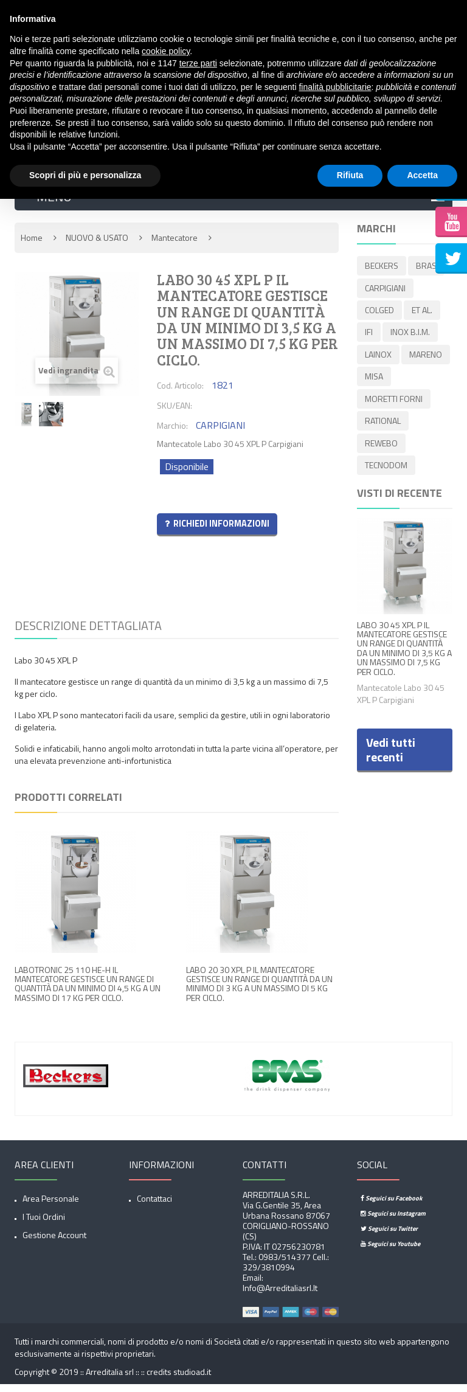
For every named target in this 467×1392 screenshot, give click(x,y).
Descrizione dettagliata (88, 632)
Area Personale (50, 1206)
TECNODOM (386, 463)
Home (32, 244)
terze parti (198, 63)
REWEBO (381, 442)
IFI (369, 336)
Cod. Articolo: (180, 393)
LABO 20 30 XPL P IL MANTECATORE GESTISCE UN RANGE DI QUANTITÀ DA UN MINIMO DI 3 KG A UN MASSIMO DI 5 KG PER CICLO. (259, 991)
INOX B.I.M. (410, 336)
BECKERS (381, 272)
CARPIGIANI (385, 293)
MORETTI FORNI (394, 399)
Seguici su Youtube (390, 1251)
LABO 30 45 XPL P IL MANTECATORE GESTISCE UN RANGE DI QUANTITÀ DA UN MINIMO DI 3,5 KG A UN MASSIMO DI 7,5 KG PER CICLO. (404, 647)
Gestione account (54, 1242)
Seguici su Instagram (393, 1221)
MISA (374, 378)
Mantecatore (174, 244)
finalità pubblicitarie (335, 87)
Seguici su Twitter (389, 1236)
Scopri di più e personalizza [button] (85, 175)
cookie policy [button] (166, 51)
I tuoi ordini (43, 1224)
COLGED (379, 314)
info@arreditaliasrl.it (280, 1295)
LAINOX (378, 357)
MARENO (425, 357)
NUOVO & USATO (97, 244)
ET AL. (422, 314)
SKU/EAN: (174, 413)
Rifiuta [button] (350, 175)
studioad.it (192, 1379)
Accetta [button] (422, 175)
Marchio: (172, 433)
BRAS (426, 272)
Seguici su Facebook (391, 1206)
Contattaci (154, 1206)
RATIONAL (383, 421)
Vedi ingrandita (76, 379)
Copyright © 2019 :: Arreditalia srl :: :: (81, 1379)
